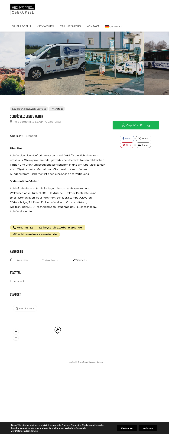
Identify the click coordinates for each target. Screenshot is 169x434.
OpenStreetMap (85, 362)
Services (41, 108)
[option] (55, 63)
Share (127, 138)
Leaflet (72, 362)
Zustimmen (126, 428)
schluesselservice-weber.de (35, 234)
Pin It (127, 145)
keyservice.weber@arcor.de (60, 227)
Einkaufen (17, 108)
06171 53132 (23, 227)
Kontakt (92, 26)
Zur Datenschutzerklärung (24, 430)
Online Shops (70, 26)
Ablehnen (148, 428)
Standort (31, 135)
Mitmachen (45, 26)
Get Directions (26, 308)
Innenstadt (57, 108)
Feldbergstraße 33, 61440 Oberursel (35, 121)
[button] (16, 332)
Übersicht (16, 135)
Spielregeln (21, 26)
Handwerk (30, 108)
